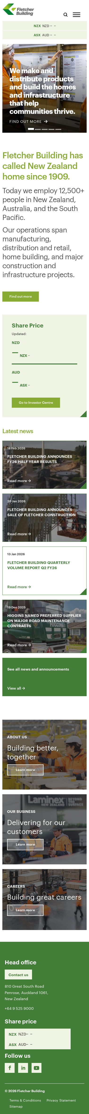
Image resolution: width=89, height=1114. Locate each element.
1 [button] (31, 129)
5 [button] (58, 129)
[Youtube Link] (36, 1068)
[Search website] (65, 14)
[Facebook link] (10, 1068)
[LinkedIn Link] (23, 1068)
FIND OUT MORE (28, 121)
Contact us (18, 974)
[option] (44, 86)
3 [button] (45, 129)
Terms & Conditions (25, 1100)
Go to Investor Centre (36, 402)
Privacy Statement (61, 1100)
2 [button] (38, 129)
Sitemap (16, 1106)
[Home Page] (20, 9)
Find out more (20, 296)
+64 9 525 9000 (19, 1008)
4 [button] (51, 129)
